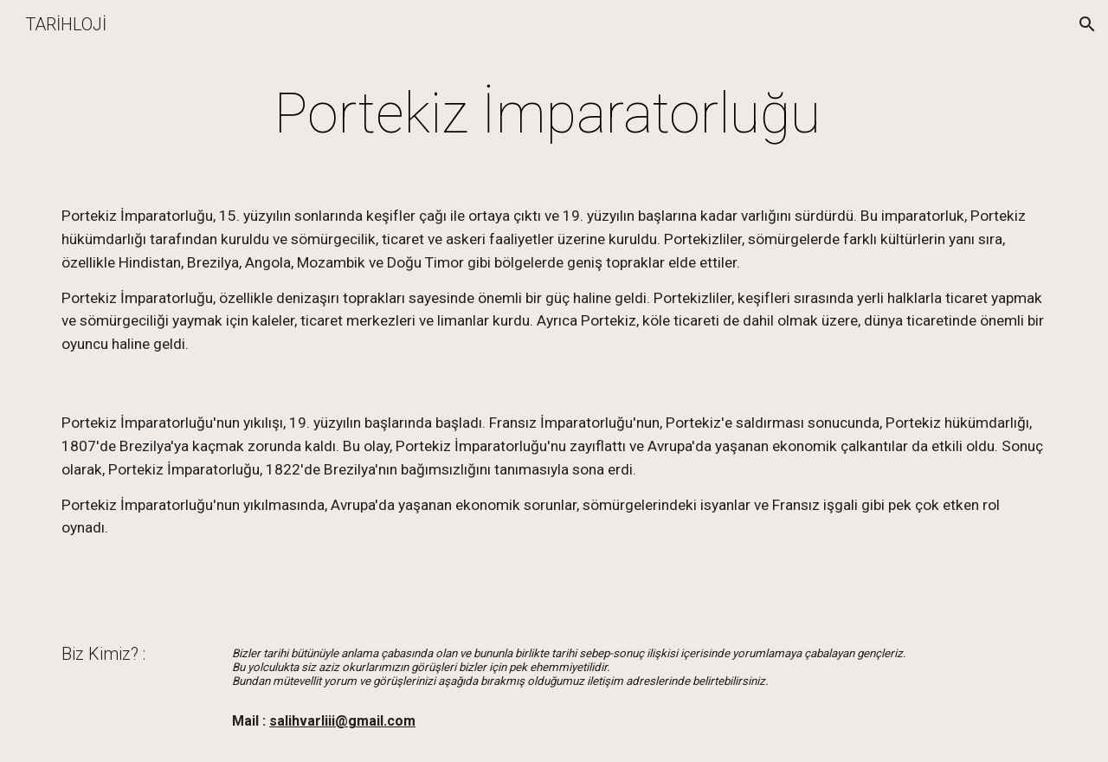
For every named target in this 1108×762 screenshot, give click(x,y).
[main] (554, 114)
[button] (1087, 24)
